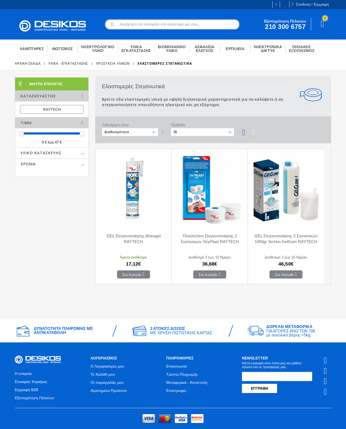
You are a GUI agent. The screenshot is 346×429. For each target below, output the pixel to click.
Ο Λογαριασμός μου (107, 349)
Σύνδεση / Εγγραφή (310, 4)
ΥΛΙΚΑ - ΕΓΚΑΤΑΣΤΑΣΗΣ (68, 63)
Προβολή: (178, 125)
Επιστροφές (176, 373)
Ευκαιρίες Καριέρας (31, 364)
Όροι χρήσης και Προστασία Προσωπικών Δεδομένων (123, 420)
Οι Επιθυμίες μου (284, 4)
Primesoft (297, 420)
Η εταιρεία (23, 356)
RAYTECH (52, 109)
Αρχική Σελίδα (28, 63)
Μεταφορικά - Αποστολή (186, 365)
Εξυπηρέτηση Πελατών (34, 380)
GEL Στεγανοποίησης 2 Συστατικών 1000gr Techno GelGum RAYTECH (243, 224)
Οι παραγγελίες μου (107, 365)
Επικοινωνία (176, 349)
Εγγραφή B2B (26, 372)
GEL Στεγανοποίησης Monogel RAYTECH (125, 221)
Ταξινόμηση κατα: (116, 125)
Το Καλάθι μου (103, 357)
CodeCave (322, 420)
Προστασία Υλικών (113, 63)
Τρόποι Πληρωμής (182, 357)
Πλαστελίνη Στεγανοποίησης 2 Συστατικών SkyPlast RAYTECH (183, 224)
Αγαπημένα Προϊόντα (109, 373)
